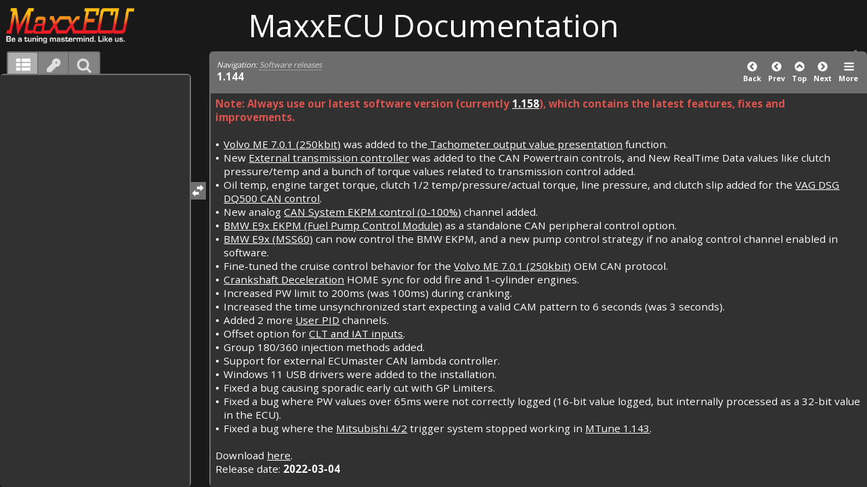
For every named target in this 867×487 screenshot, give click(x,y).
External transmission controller (329, 157)
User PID (317, 320)
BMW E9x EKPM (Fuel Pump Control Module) (333, 225)
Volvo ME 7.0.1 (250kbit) (282, 144)
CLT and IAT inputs (356, 333)
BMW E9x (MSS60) (268, 239)
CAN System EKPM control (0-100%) (372, 211)
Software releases (290, 65)
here (279, 455)
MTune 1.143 (617, 428)
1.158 (525, 103)
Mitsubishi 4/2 (371, 428)
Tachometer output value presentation (524, 144)
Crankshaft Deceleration (284, 279)
